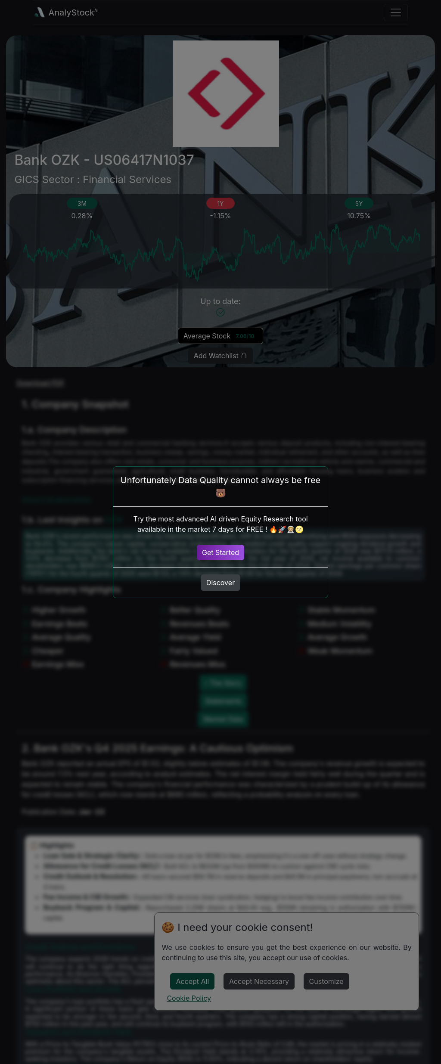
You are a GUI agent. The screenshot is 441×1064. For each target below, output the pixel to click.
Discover (220, 582)
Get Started (220, 552)
